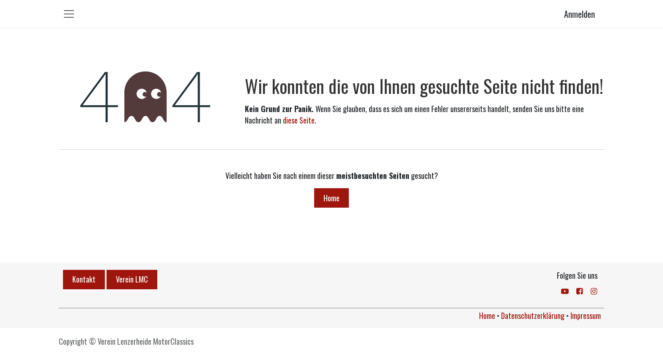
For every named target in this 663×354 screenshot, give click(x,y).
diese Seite (299, 120)
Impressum (585, 315)
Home (331, 197)
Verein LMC (132, 279)
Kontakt (84, 279)
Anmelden (579, 14)
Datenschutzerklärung (532, 315)
